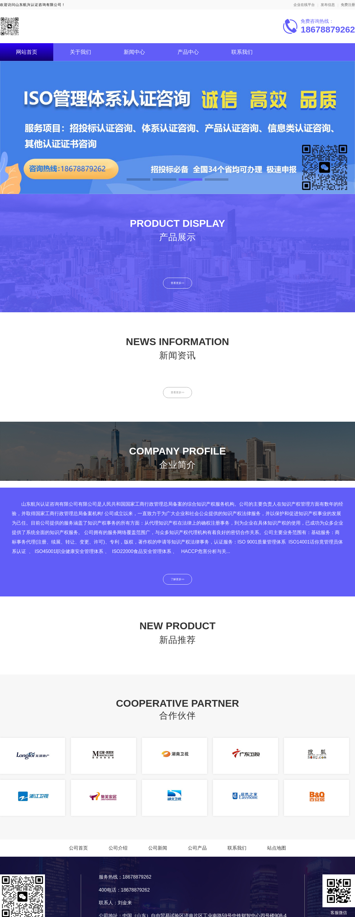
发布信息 (328, 5)
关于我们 (80, 52)
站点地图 (276, 852)
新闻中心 (134, 52)
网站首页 (26, 52)
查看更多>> (177, 283)
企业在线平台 (304, 5)
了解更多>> (177, 583)
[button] (138, 179)
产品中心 (188, 52)
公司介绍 (118, 852)
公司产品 (197, 852)
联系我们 (242, 52)
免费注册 (348, 5)
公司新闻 (157, 852)
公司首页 (78, 852)
